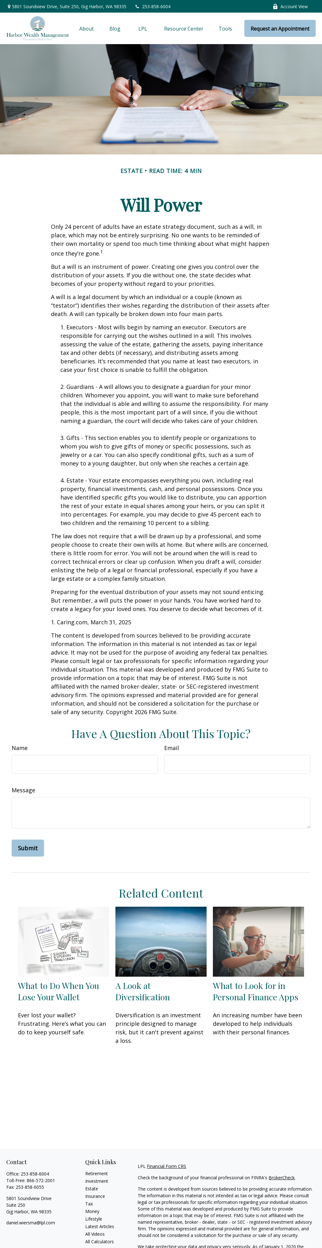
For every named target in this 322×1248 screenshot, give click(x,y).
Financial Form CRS (166, 1166)
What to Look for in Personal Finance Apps (255, 991)
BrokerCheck (282, 1178)
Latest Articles (99, 1226)
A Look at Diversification (142, 991)
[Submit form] (28, 848)
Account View (290, 6)
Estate (91, 1189)
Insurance (95, 1196)
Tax (89, 1204)
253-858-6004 (152, 6)
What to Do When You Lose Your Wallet (58, 991)
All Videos (95, 1234)
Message (23, 790)
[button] (86, 28)
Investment (96, 1181)
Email (171, 748)
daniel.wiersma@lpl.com (30, 1223)
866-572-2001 (41, 1180)
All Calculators (99, 1242)
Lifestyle (93, 1219)
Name (20, 748)
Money (92, 1211)
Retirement (96, 1173)
